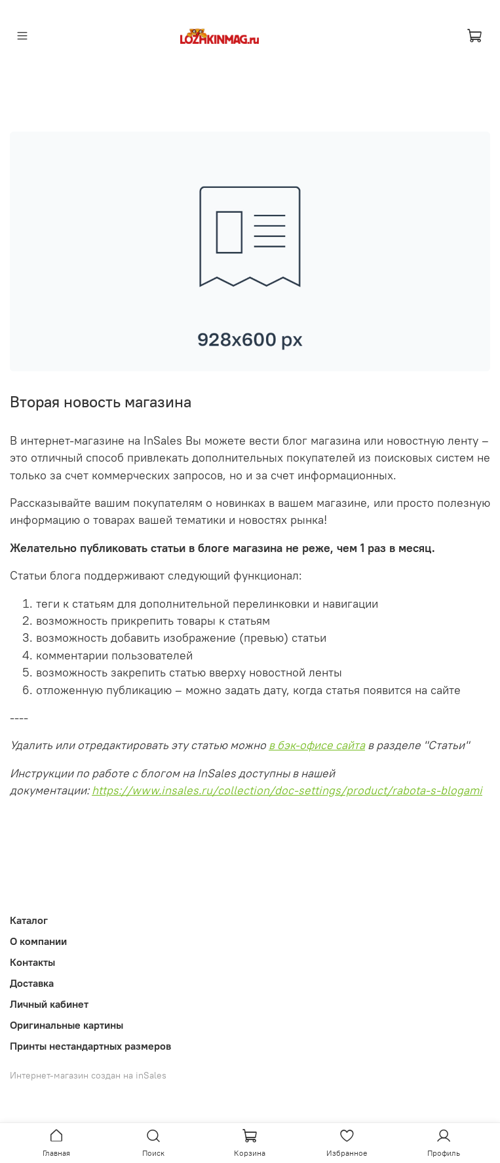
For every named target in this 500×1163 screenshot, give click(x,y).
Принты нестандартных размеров (90, 1045)
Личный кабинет (49, 1003)
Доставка (32, 982)
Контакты (32, 962)
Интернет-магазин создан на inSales (88, 1075)
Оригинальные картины (66, 1024)
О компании (38, 941)
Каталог (29, 920)
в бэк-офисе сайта (317, 745)
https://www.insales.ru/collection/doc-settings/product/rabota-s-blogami (287, 790)
